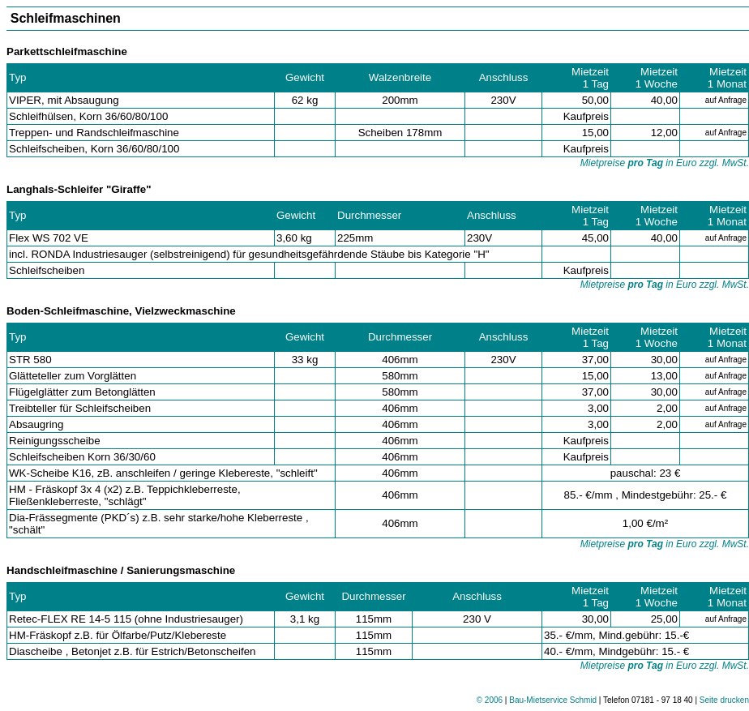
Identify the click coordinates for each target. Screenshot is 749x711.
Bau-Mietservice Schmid (553, 700)
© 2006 (490, 700)
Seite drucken (724, 700)
